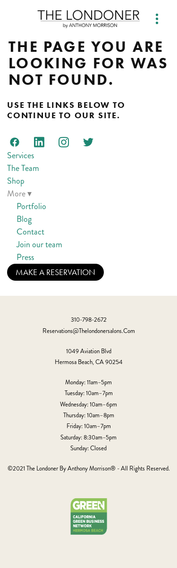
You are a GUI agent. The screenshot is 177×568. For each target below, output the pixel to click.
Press (25, 257)
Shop (16, 181)
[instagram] (63, 141)
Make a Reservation (55, 272)
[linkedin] (39, 141)
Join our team (39, 244)
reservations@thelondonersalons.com (88, 331)
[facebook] (14, 141)
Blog (24, 219)
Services (20, 155)
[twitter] (88, 141)
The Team (23, 168)
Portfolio (31, 206)
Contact (30, 232)
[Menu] (157, 19)
